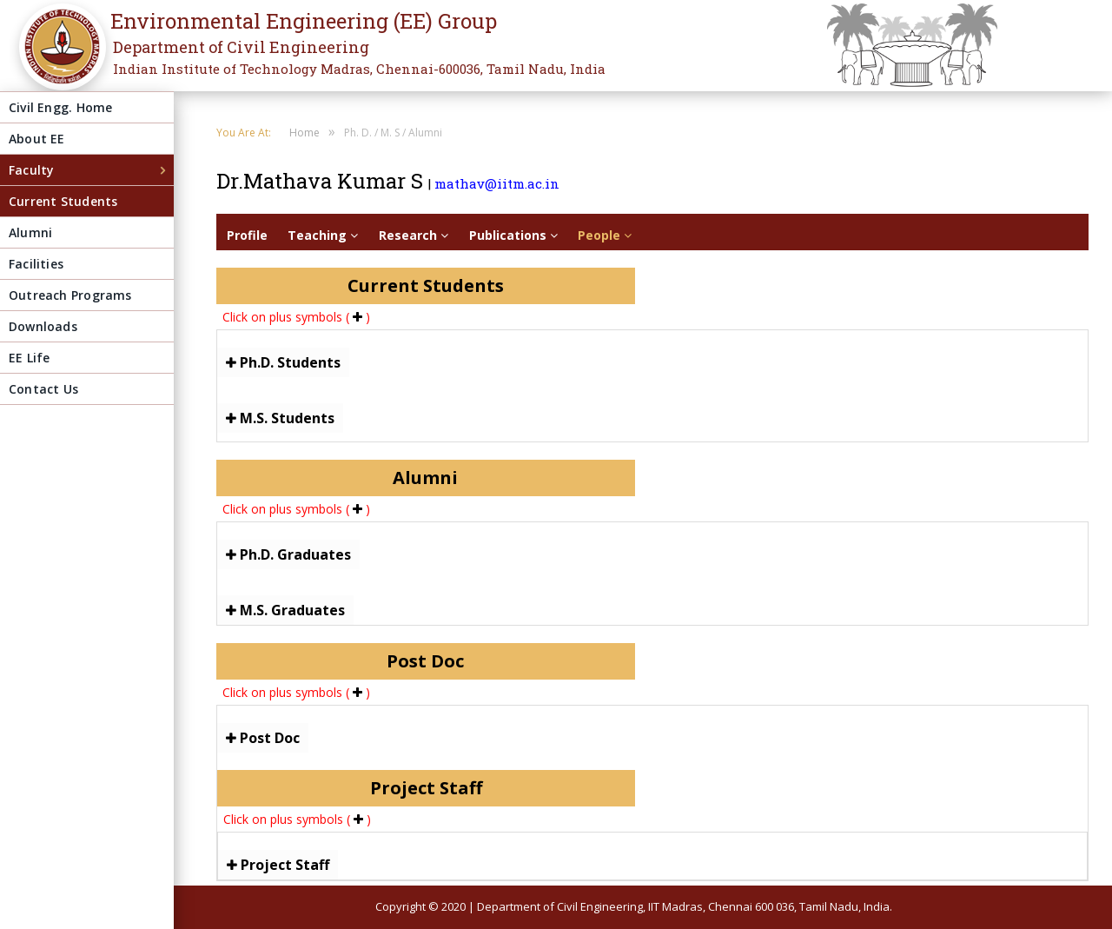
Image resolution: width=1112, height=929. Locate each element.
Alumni (30, 232)
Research (413, 235)
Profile (247, 235)
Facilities (36, 263)
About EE (37, 138)
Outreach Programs (70, 295)
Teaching (323, 235)
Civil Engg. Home (60, 107)
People (605, 235)
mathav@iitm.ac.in (496, 183)
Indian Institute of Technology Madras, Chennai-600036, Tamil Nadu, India (359, 68)
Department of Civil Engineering (241, 46)
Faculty (31, 170)
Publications (513, 235)
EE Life (29, 357)
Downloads (43, 326)
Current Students (63, 201)
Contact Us (43, 389)
